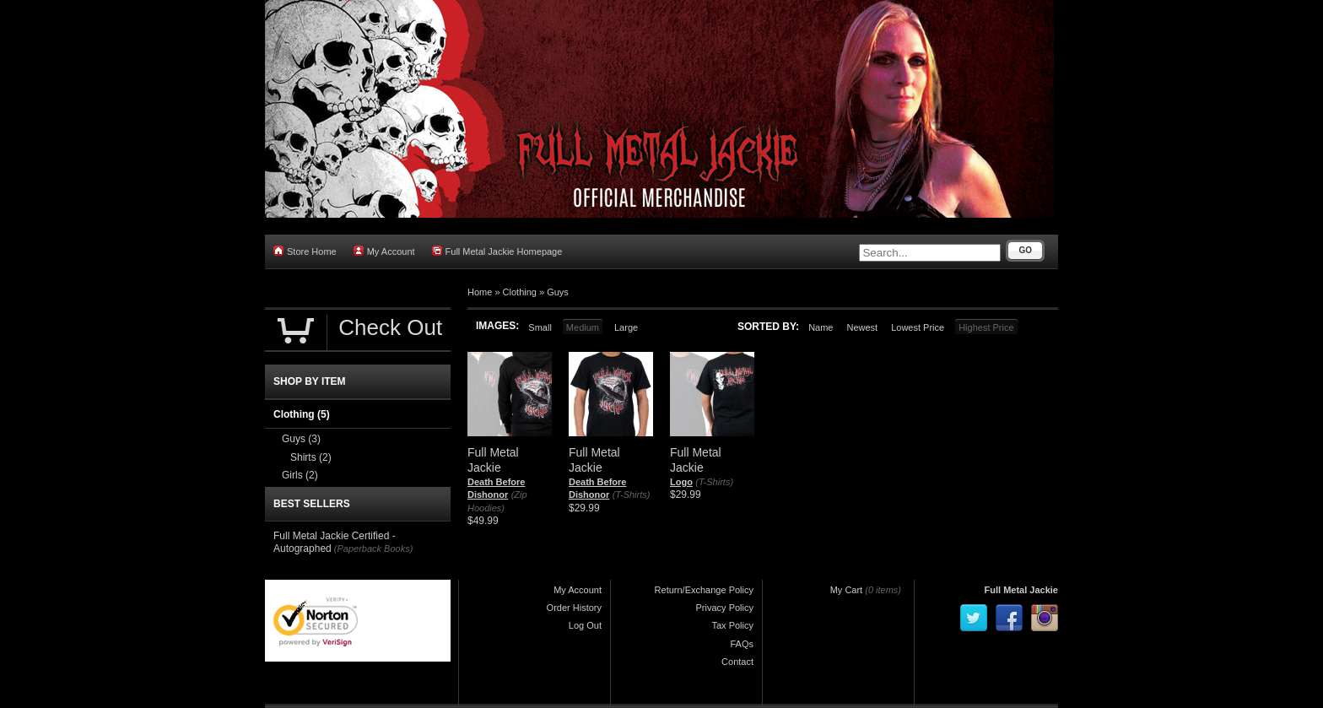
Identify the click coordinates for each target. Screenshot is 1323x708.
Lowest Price (917, 327)
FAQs (741, 644)
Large (626, 327)
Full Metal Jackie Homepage (497, 251)
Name (820, 327)
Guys (558, 292)
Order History (574, 608)
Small (540, 327)
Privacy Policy (724, 608)
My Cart (846, 590)
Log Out (585, 625)
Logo (681, 482)
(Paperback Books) (373, 548)
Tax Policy (732, 625)
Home (479, 292)
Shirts (311, 457)
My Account (384, 251)
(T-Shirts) (632, 494)
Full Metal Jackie (1021, 590)
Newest (862, 327)
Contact (737, 662)
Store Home (305, 251)
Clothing (520, 292)
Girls (300, 475)
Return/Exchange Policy (704, 590)
